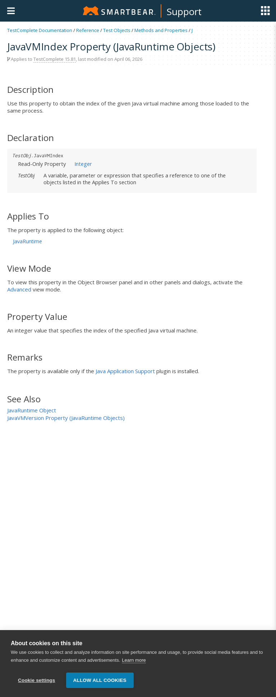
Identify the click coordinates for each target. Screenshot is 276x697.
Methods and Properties (161, 30)
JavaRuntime (27, 241)
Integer (83, 163)
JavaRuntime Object (31, 410)
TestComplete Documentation (39, 30)
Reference (87, 30)
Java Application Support (125, 371)
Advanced (19, 289)
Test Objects (116, 30)
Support (184, 11)
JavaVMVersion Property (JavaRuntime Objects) (66, 417)
